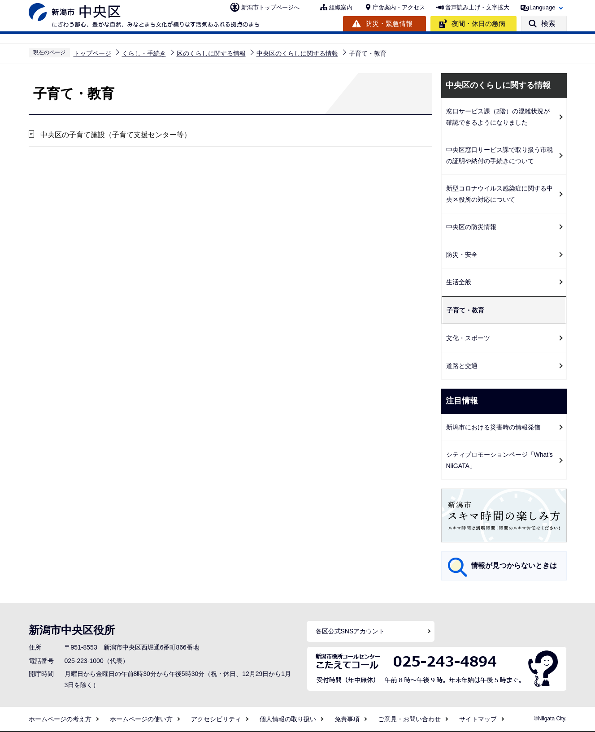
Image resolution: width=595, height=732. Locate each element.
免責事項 (347, 719)
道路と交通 (462, 365)
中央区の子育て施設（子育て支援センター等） (115, 135)
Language (543, 7)
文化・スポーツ (468, 338)
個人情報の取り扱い (288, 719)
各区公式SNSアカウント (350, 631)
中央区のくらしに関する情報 (297, 53)
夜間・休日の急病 (478, 23)
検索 (548, 23)
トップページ (92, 53)
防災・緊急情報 (389, 23)
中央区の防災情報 (471, 226)
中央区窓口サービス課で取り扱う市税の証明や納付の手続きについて (499, 155)
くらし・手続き (144, 53)
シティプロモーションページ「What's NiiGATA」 (499, 460)
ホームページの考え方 (60, 719)
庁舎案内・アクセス (399, 7)
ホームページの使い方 (141, 719)
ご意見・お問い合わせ (409, 719)
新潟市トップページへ (270, 7)
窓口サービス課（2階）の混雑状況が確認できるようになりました (498, 117)
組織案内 (340, 7)
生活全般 (458, 282)
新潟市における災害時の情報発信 (493, 427)
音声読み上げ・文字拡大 (477, 7)
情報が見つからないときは (514, 565)
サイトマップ (478, 719)
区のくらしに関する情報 (211, 53)
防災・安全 (462, 254)
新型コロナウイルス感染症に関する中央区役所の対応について (499, 194)
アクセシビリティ (216, 719)
